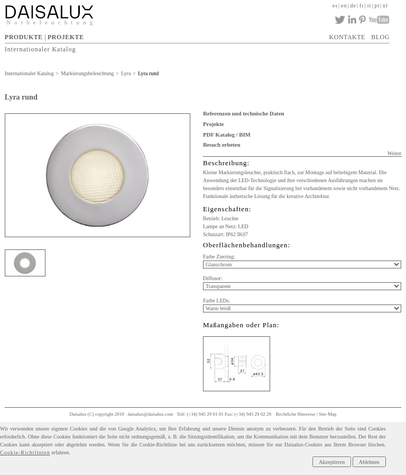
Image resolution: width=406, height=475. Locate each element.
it (369, 5)
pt (377, 5)
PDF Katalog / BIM (227, 134)
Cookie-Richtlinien (25, 452)
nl (385, 5)
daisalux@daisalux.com (150, 414)
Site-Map (328, 414)
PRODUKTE (24, 37)
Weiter (394, 153)
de (353, 5)
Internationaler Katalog (40, 49)
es (335, 5)
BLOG (380, 37)
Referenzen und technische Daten (243, 113)
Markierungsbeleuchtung (87, 73)
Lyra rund (148, 73)
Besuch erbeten (221, 144)
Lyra (126, 73)
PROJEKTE (66, 37)
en (344, 5)
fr (361, 5)
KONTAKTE (347, 37)
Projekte (213, 124)
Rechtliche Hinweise (296, 414)
